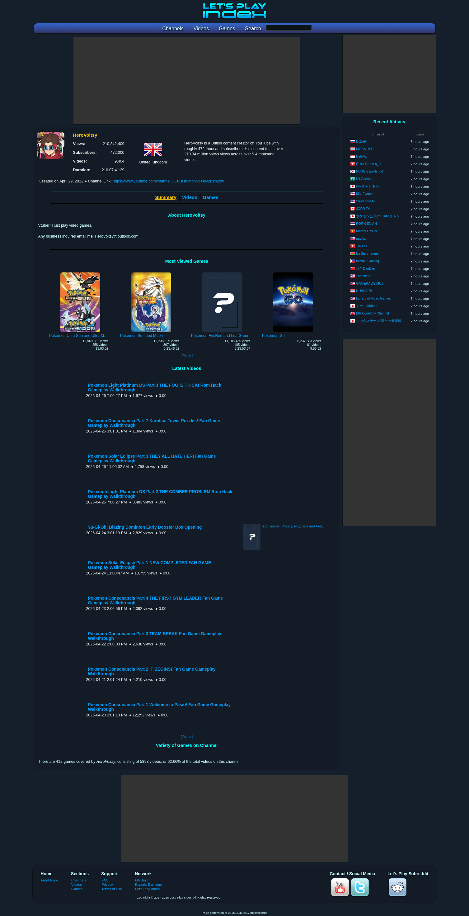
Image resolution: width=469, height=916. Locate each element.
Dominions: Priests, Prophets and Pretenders (298, 526)
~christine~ (364, 276)
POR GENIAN (366, 223)
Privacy (107, 884)
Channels (78, 880)
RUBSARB (364, 291)
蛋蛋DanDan (365, 268)
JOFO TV (363, 208)
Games (210, 197)
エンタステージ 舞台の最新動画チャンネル (389, 321)
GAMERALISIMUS (369, 283)
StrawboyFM (365, 201)
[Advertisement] (186, 80)
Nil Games (363, 179)
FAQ (104, 880)
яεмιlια (361, 238)
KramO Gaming (367, 261)
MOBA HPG (365, 149)
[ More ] (187, 355)
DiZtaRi (361, 141)
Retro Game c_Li (368, 164)
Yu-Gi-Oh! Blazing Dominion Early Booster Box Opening (145, 527)
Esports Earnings (148, 884)
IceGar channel (367, 253)
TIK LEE (362, 246)
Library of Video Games (373, 298)
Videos (189, 197)
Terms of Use (111, 889)
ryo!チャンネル (367, 186)
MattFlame (364, 194)
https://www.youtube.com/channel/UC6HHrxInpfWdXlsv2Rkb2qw (168, 181)
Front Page (50, 880)
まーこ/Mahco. (367, 306)
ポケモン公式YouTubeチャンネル (381, 216)
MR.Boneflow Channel (372, 313)
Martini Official (366, 231)
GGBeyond (143, 880)
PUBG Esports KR (369, 171)
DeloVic (361, 156)
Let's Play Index (147, 889)
